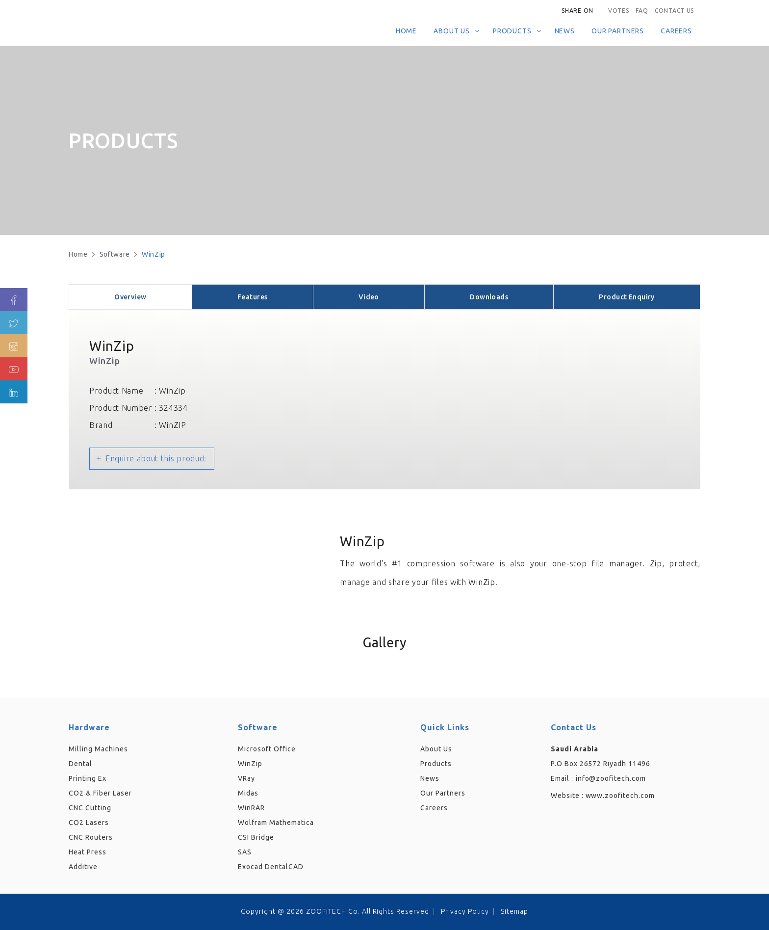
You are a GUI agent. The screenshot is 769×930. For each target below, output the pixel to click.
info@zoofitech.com (611, 778)
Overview (130, 297)
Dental (80, 764)
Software (115, 254)
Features (252, 297)
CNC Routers (91, 837)
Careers (676, 31)
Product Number (121, 407)
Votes (618, 10)
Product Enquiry (626, 297)
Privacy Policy (465, 911)
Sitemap (514, 911)
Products (512, 31)
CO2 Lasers (89, 822)
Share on (577, 10)
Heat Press (87, 852)
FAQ (642, 10)
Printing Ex (87, 778)
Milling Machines (98, 749)
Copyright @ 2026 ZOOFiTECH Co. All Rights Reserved (335, 911)
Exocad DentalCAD (271, 867)
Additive (83, 867)
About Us (452, 31)
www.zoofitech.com (620, 795)
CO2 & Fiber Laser (100, 793)
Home (406, 31)
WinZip (153, 254)
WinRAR (251, 808)
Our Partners (617, 31)
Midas (248, 793)
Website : (603, 795)
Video (369, 297)
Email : (562, 778)
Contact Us (674, 10)
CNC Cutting (90, 808)
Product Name (116, 390)
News (565, 31)
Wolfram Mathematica (276, 822)
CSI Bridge (256, 837)
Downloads (489, 297)
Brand (101, 425)
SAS (245, 852)
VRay (246, 778)
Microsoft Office (267, 749)
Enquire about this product (155, 458)
